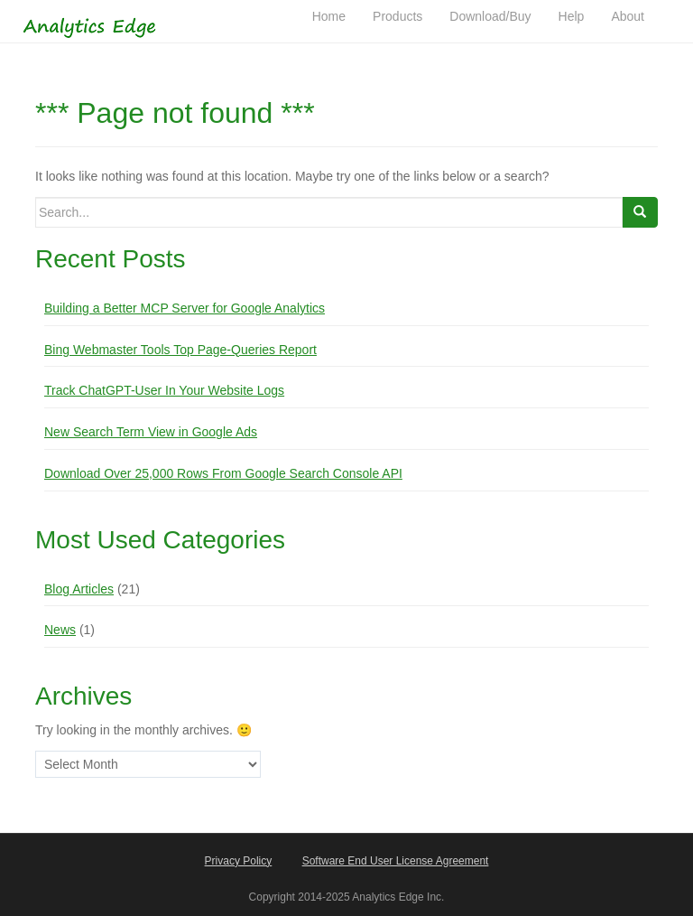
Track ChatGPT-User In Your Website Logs (164, 390)
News (60, 629)
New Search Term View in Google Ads (150, 432)
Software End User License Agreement (395, 861)
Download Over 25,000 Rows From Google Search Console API (223, 473)
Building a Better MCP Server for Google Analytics (184, 308)
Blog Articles (79, 589)
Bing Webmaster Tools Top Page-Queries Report (180, 349)
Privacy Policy (239, 861)
